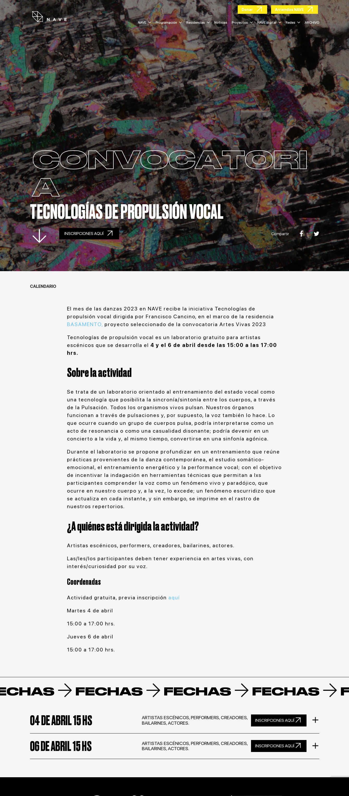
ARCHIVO (312, 22)
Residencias (198, 22)
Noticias (220, 22)
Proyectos (242, 22)
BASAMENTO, (86, 324)
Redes (293, 22)
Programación (169, 22)
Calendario (43, 286)
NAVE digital (269, 22)
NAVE (144, 22)
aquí (174, 597)
